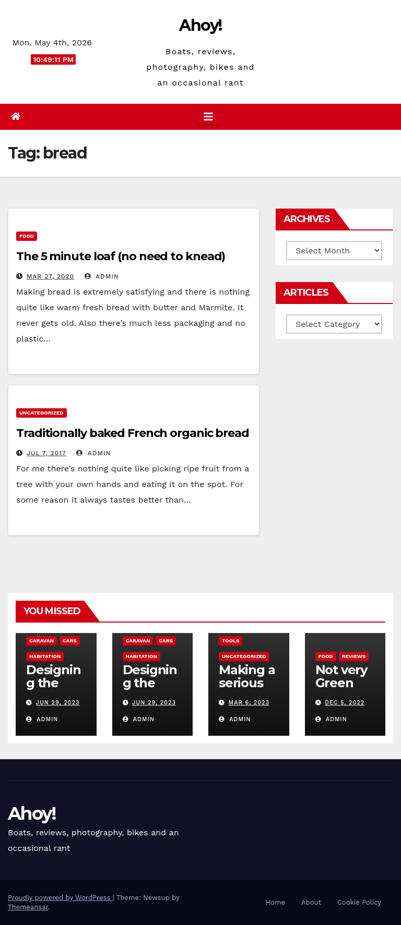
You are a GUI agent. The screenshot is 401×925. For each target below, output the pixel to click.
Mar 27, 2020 (50, 276)
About (311, 902)
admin (102, 276)
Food (26, 236)
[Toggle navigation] (208, 117)
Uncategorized (41, 413)
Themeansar (28, 907)
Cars (70, 640)
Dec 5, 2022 (344, 702)
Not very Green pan (341, 682)
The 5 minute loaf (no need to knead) (120, 256)
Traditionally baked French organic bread (132, 433)
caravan (41, 640)
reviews (354, 656)
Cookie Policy (359, 902)
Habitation (45, 656)
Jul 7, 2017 (46, 453)
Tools (230, 640)
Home (275, 902)
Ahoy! (200, 25)
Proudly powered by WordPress (60, 898)
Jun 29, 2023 (58, 702)
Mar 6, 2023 (249, 702)
